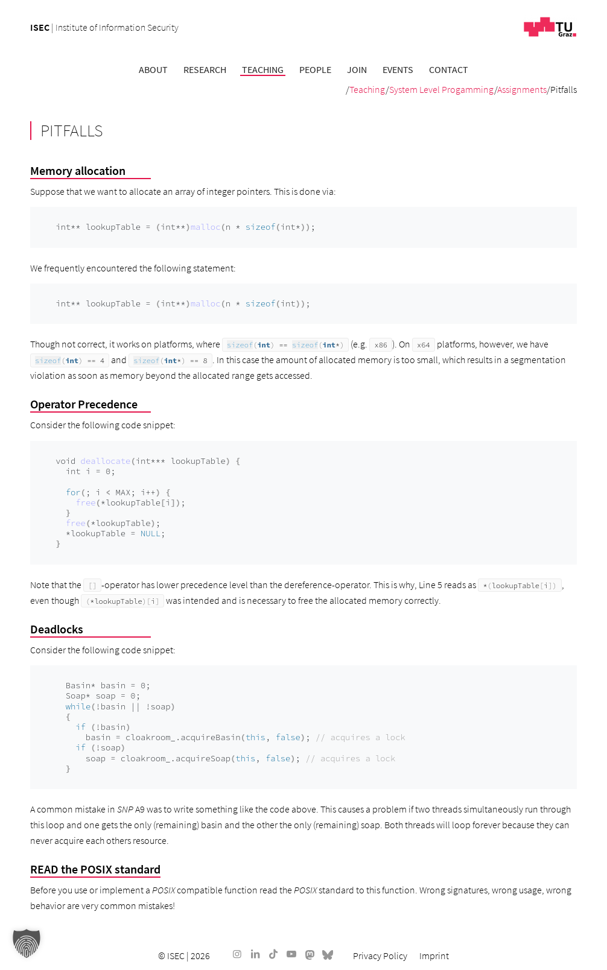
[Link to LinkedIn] (255, 954)
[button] (26, 943)
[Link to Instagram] (237, 954)
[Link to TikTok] (273, 954)
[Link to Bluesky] (328, 954)
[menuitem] (153, 69)
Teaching (367, 89)
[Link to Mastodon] (309, 954)
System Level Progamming (441, 89)
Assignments (522, 89)
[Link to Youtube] (291, 954)
